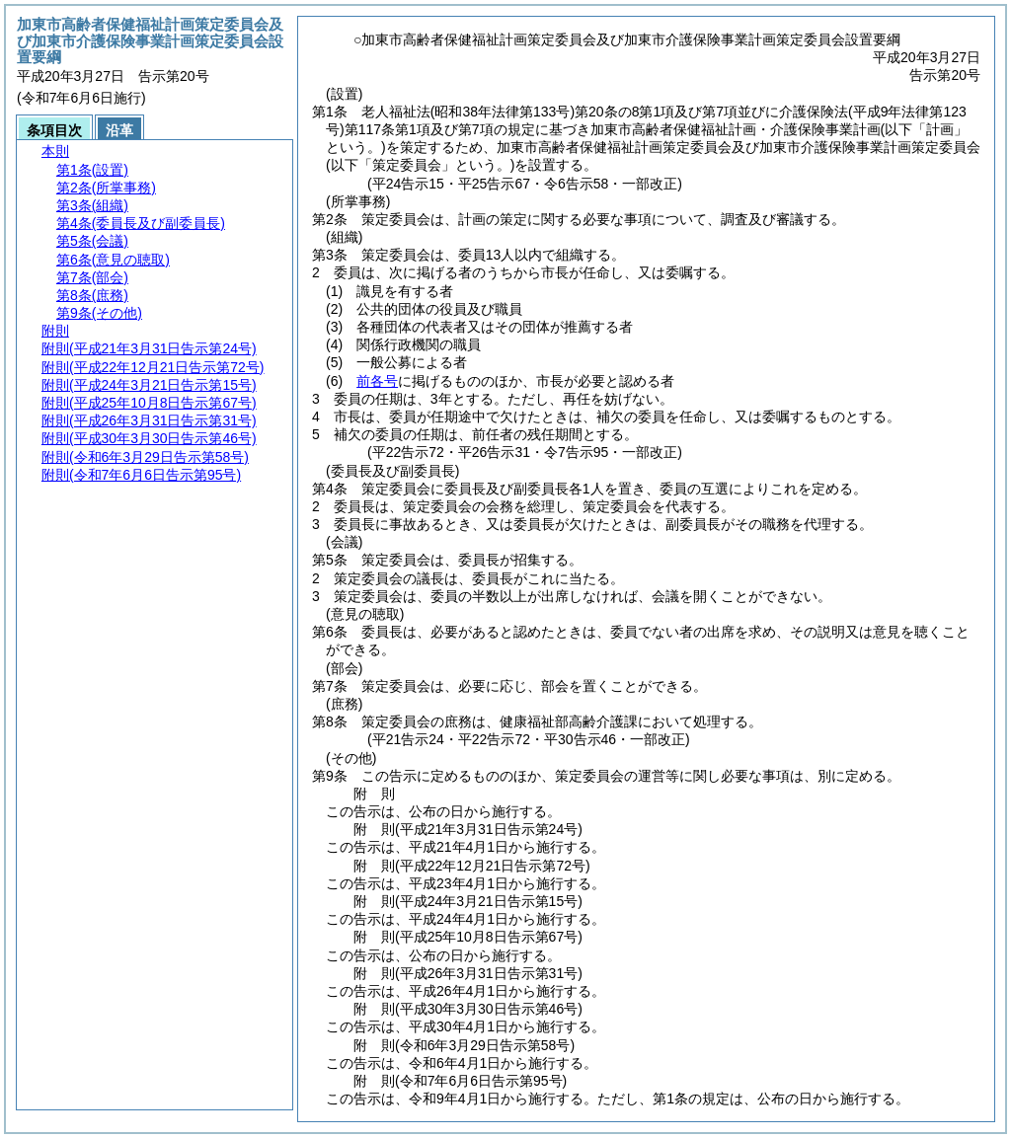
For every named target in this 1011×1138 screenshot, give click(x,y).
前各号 (377, 381)
